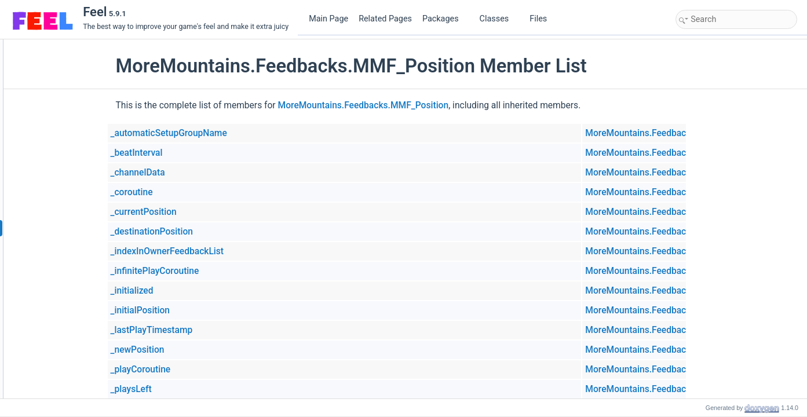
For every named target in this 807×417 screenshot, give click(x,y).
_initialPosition (211, 310)
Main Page (328, 19)
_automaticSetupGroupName (239, 133)
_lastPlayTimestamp (222, 330)
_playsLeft (201, 389)
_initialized (202, 291)
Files (543, 19)
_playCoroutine (211, 369)
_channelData (208, 172)
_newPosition (208, 350)
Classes (499, 19)
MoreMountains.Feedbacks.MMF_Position (434, 105)
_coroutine (202, 192)
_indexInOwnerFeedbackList (238, 251)
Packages (445, 19)
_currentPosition (214, 212)
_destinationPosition (222, 231)
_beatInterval (207, 153)
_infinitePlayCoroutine (225, 271)
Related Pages (385, 19)
